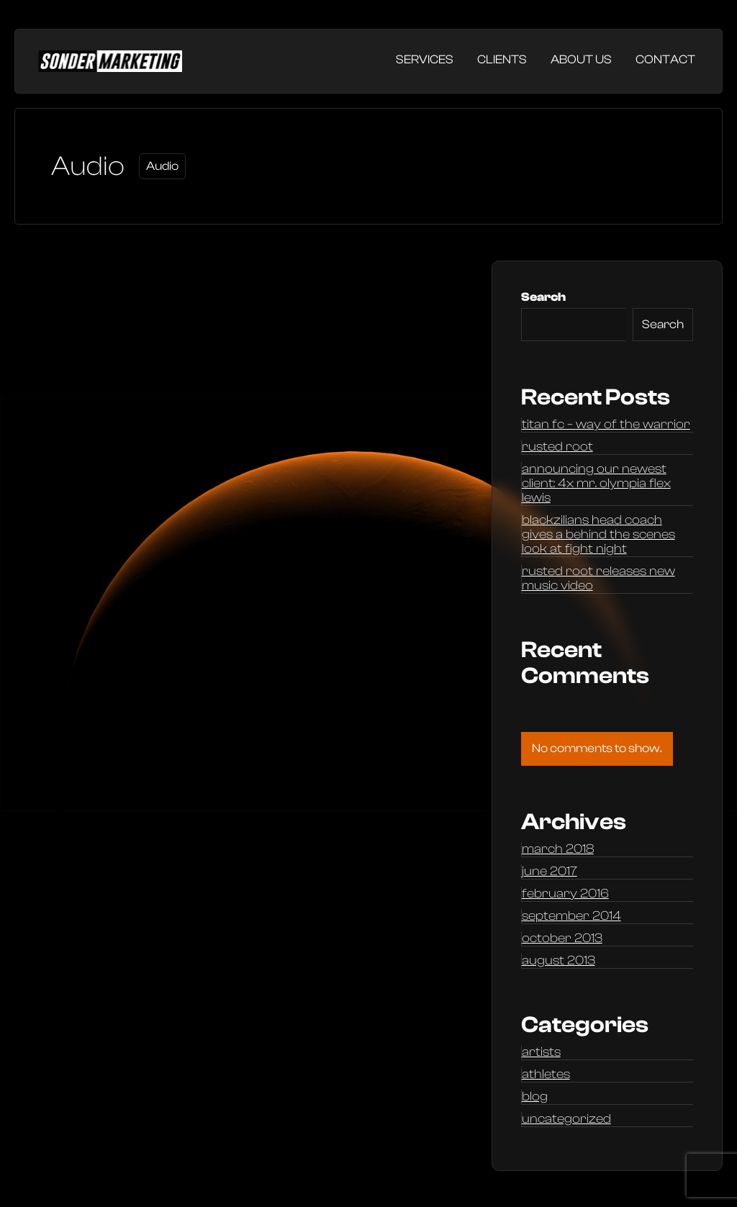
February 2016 (565, 894)
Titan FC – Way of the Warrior (606, 424)
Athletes (546, 1074)
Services (424, 59)
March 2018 (558, 849)
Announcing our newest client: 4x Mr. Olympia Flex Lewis (596, 483)
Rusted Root (557, 447)
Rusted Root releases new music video (598, 578)
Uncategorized (566, 1119)
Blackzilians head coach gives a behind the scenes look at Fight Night (598, 534)
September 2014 (571, 916)
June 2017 (549, 871)
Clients (502, 59)
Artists (541, 1052)
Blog (535, 1097)
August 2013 (558, 961)
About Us (581, 59)
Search (543, 297)
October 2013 (562, 938)
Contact (665, 59)
